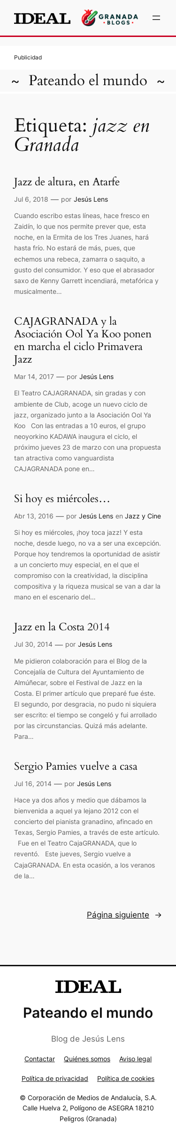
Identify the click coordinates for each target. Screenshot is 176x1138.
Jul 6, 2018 (31, 199)
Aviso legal (135, 1059)
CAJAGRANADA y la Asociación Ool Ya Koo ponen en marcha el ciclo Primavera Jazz (83, 340)
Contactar (39, 1059)
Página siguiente (124, 915)
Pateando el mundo (88, 80)
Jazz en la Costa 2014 (62, 627)
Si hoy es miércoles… (62, 499)
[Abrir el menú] (156, 17)
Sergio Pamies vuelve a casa (76, 766)
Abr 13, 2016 (34, 516)
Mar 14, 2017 (34, 376)
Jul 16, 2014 (33, 784)
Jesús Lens (91, 199)
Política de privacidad (55, 1078)
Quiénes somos (87, 1059)
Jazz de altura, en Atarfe (67, 182)
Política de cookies (125, 1078)
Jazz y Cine (143, 516)
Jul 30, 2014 (33, 644)
